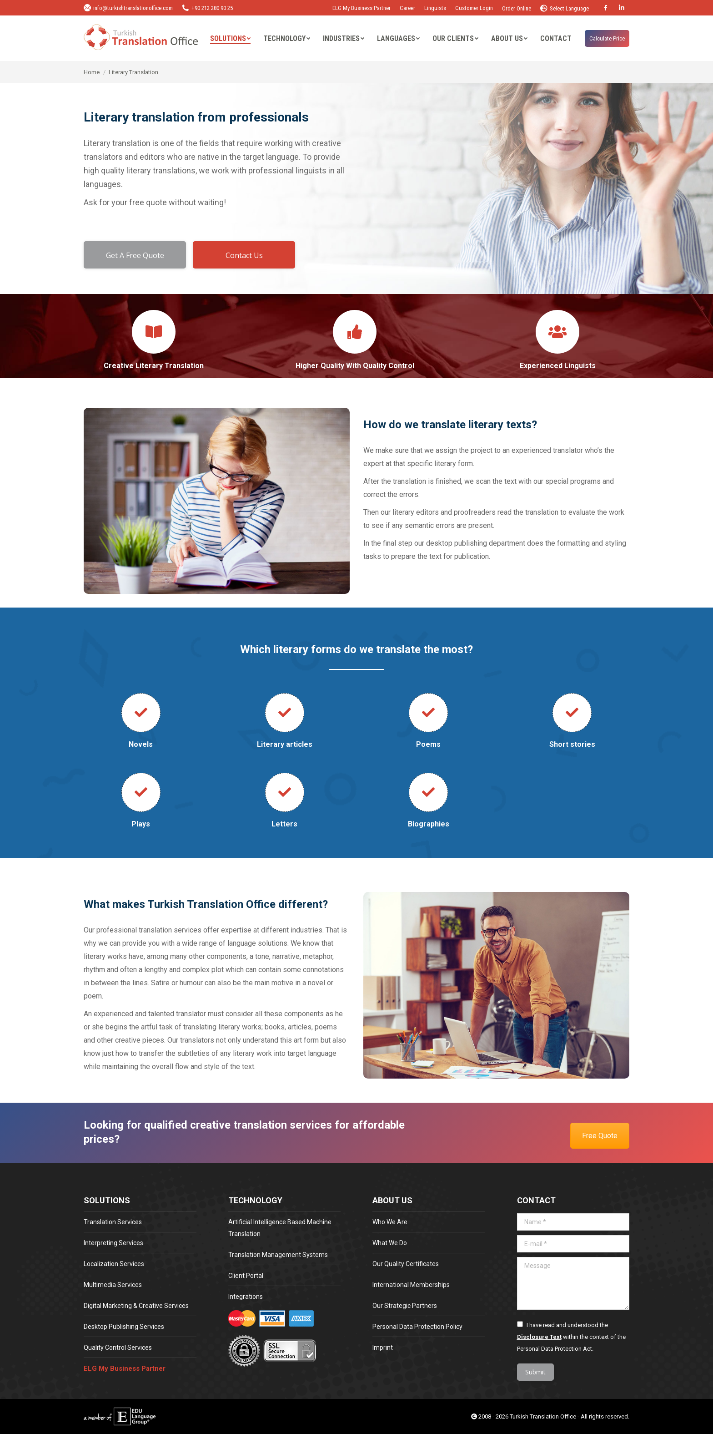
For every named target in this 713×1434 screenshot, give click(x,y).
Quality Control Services (118, 1347)
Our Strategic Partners (404, 1305)
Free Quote (600, 1135)
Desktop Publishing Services (124, 1326)
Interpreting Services (113, 1243)
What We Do (389, 1243)
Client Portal (245, 1275)
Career (407, 8)
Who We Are (389, 1222)
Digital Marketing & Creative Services (136, 1305)
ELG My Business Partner (361, 8)
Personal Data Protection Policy (417, 1326)
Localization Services (114, 1263)
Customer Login (474, 8)
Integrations (245, 1296)
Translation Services (113, 1222)
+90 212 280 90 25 (207, 7)
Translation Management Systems (278, 1254)
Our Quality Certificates (405, 1263)
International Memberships (411, 1284)
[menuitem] (230, 38)
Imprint (382, 1347)
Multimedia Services (113, 1284)
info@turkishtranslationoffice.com (128, 7)
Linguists (435, 8)
